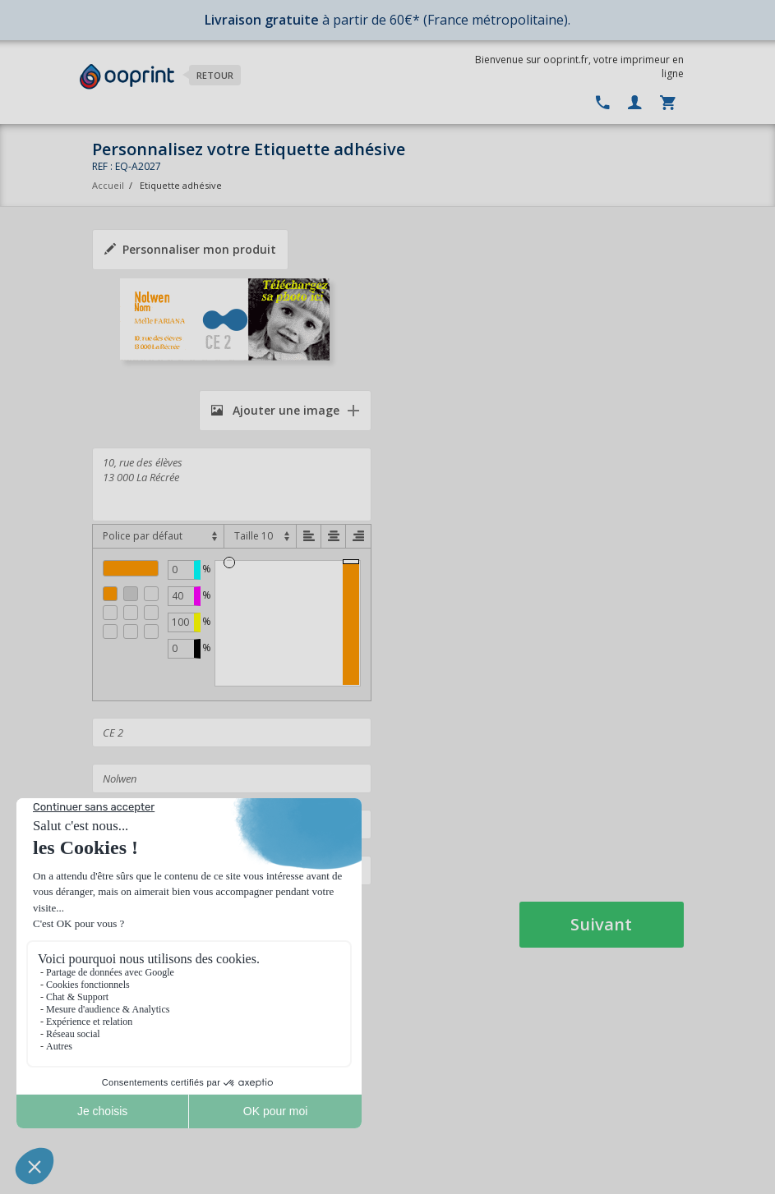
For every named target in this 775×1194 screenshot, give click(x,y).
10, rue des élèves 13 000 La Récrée (231, 484)
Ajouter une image (275, 410)
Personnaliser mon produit (190, 249)
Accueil (108, 185)
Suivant (601, 924)
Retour (214, 75)
